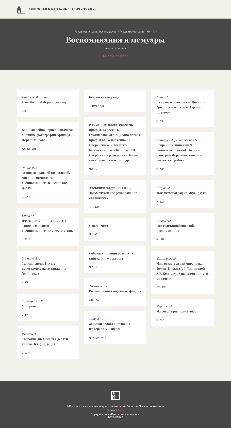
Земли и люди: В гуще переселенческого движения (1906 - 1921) (44, 266)
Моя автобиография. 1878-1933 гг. (181, 190)
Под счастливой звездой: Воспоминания (175, 226)
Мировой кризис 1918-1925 (176, 308)
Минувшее (32, 303)
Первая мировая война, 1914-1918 (138, 31)
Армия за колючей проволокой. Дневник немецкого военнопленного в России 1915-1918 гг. (46, 178)
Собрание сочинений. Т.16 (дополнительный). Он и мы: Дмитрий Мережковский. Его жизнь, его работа (179, 150)
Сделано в (115, 410)
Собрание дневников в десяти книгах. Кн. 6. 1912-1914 (112, 255)
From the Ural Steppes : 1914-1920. (46, 99)
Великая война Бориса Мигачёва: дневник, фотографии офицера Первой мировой (47, 135)
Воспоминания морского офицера (115, 288)
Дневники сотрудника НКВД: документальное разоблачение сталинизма (113, 193)
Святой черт (98, 226)
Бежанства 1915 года (104, 97)
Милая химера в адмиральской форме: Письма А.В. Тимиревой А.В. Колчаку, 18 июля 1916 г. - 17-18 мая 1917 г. (182, 268)
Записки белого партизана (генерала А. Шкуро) (109, 324)
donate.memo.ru (115, 417)
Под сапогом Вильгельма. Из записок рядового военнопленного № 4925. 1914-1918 (47, 223)
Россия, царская (108, 31)
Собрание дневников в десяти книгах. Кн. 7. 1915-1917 (45, 339)
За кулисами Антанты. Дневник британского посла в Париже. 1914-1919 (180, 104)
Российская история (85, 31)
